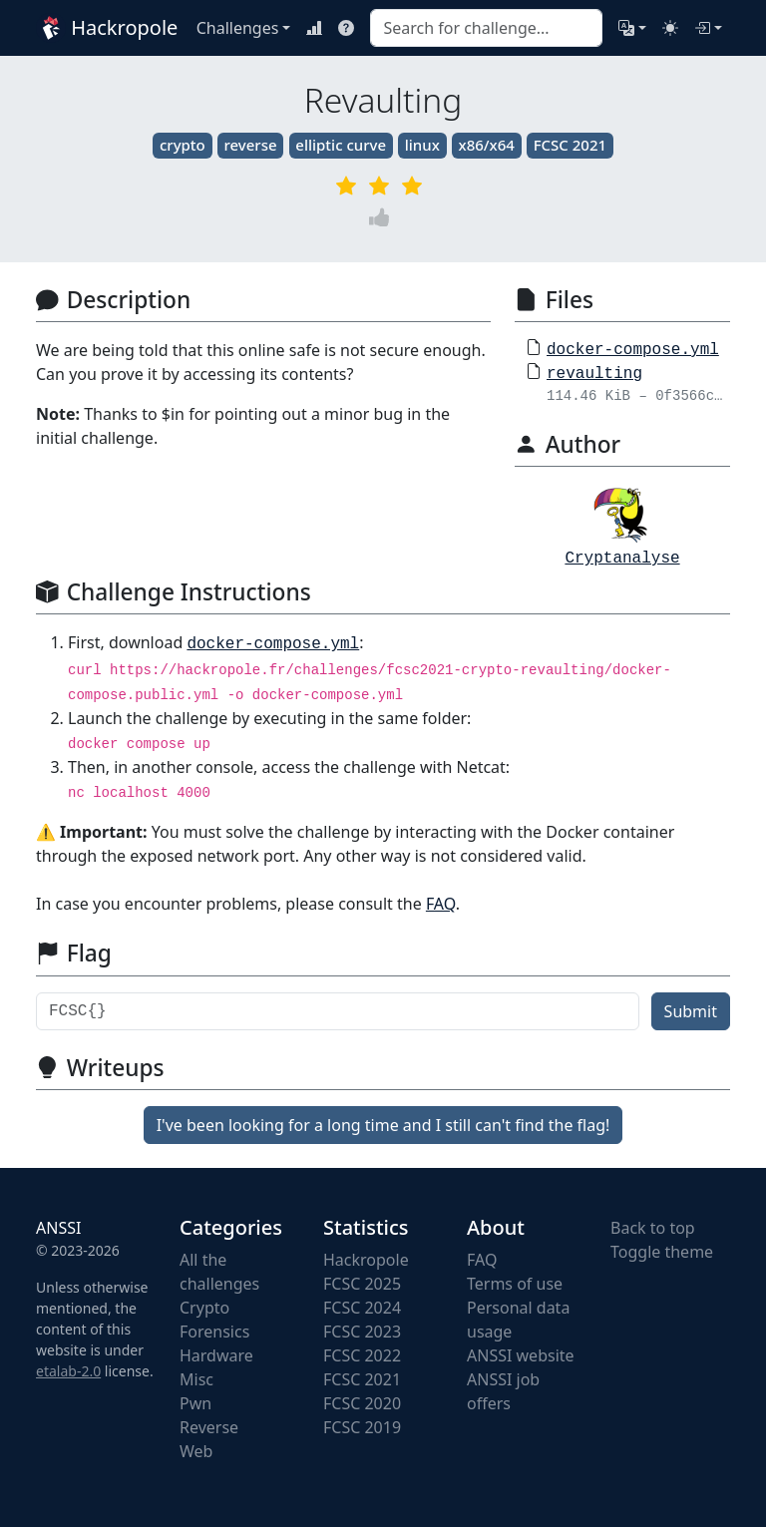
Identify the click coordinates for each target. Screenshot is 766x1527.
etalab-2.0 (68, 1370)
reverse (249, 145)
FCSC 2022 (362, 1355)
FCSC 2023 (362, 1331)
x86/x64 (487, 145)
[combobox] (485, 28)
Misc (196, 1379)
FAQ (441, 904)
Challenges (237, 28)
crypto (182, 145)
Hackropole (104, 28)
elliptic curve (340, 145)
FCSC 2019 (362, 1427)
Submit (690, 1011)
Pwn (195, 1403)
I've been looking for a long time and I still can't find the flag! (383, 1125)
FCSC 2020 (362, 1403)
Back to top (652, 1228)
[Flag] (337, 1011)
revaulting (594, 374)
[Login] (708, 28)
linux (422, 145)
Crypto (204, 1308)
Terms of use (515, 1284)
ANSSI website (520, 1355)
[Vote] (383, 217)
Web (196, 1451)
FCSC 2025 (362, 1284)
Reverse (209, 1427)
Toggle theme (661, 1252)
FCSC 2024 (362, 1308)
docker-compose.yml (633, 350)
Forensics (214, 1331)
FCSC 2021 (570, 145)
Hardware (216, 1355)
